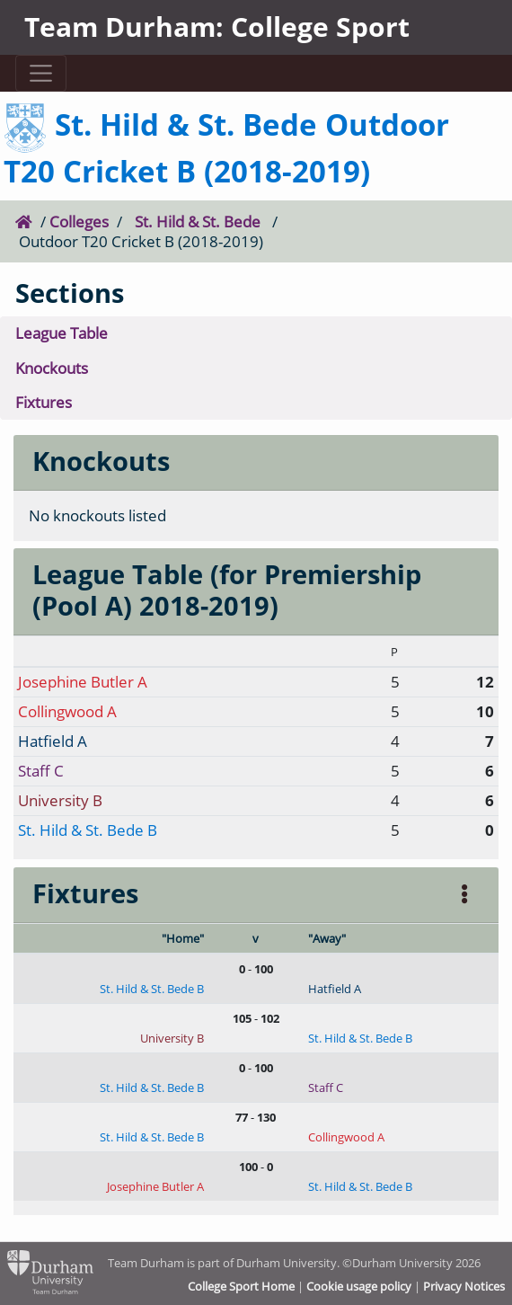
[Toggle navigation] (41, 73)
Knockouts (51, 368)
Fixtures (43, 402)
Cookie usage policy (358, 1286)
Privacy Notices (464, 1286)
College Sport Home (241, 1286)
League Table (61, 333)
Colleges (79, 221)
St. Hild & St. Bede (197, 221)
